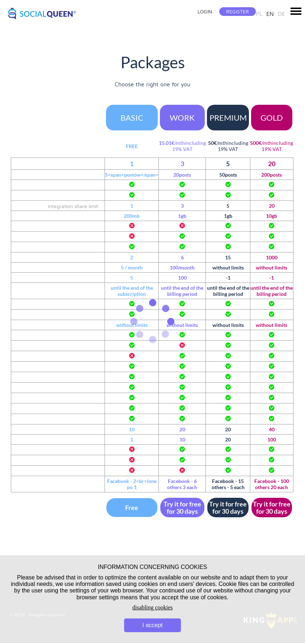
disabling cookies (152, 607)
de (281, 13)
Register (237, 11)
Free (131, 508)
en (270, 13)
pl (259, 13)
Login (205, 11)
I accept (152, 625)
